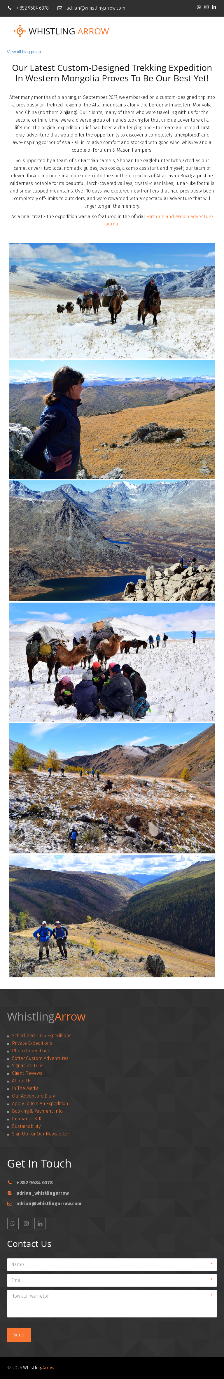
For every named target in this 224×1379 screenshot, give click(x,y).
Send (18, 1335)
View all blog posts (24, 52)
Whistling (52, 31)
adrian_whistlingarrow (42, 1193)
